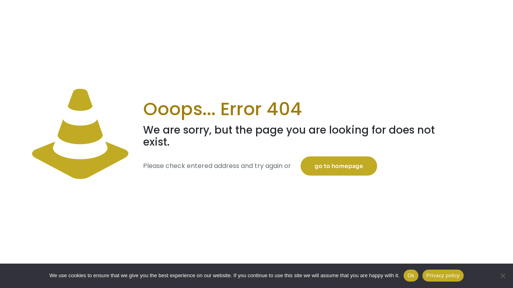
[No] (503, 276)
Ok (411, 275)
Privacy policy (443, 275)
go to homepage (339, 166)
